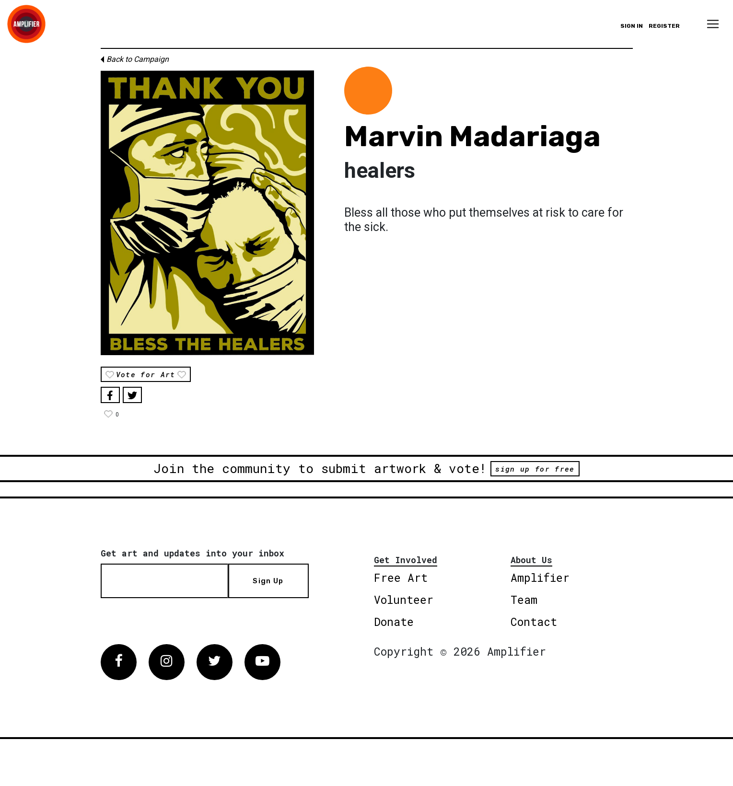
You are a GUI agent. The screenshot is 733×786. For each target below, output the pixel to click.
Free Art (401, 577)
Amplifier (540, 577)
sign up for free (534, 469)
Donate (394, 621)
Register (664, 26)
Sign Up (268, 581)
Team (524, 599)
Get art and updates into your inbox (192, 553)
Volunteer (403, 599)
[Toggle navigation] (713, 24)
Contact (534, 621)
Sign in (631, 26)
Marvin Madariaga (472, 136)
